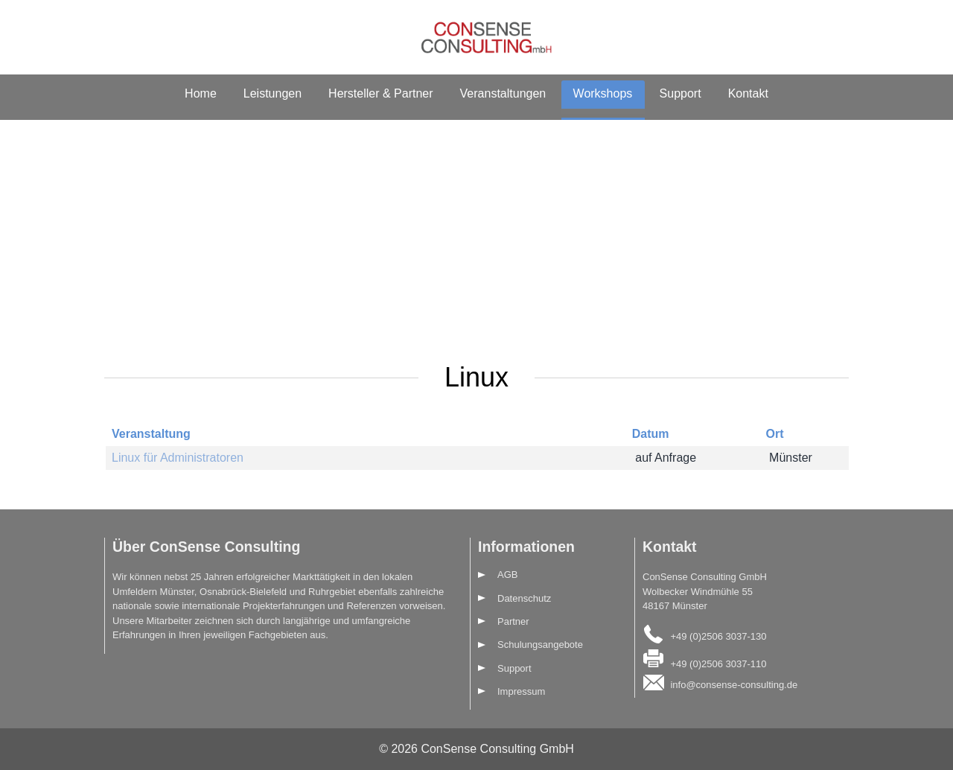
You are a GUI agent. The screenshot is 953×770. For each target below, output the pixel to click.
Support (680, 93)
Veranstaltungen (503, 93)
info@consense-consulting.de (733, 684)
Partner (513, 621)
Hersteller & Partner (380, 93)
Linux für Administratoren (177, 457)
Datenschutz (524, 598)
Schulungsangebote (540, 644)
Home (201, 93)
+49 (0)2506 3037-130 (718, 635)
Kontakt (748, 93)
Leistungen (272, 93)
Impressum (521, 691)
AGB (507, 574)
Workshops (603, 93)
